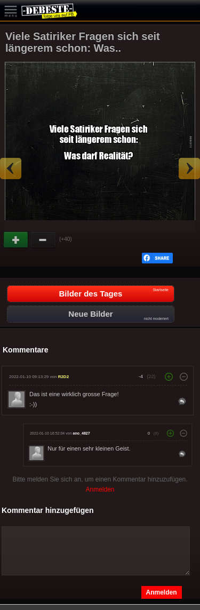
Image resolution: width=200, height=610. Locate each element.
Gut (16, 239)
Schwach (43, 239)
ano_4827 (81, 433)
